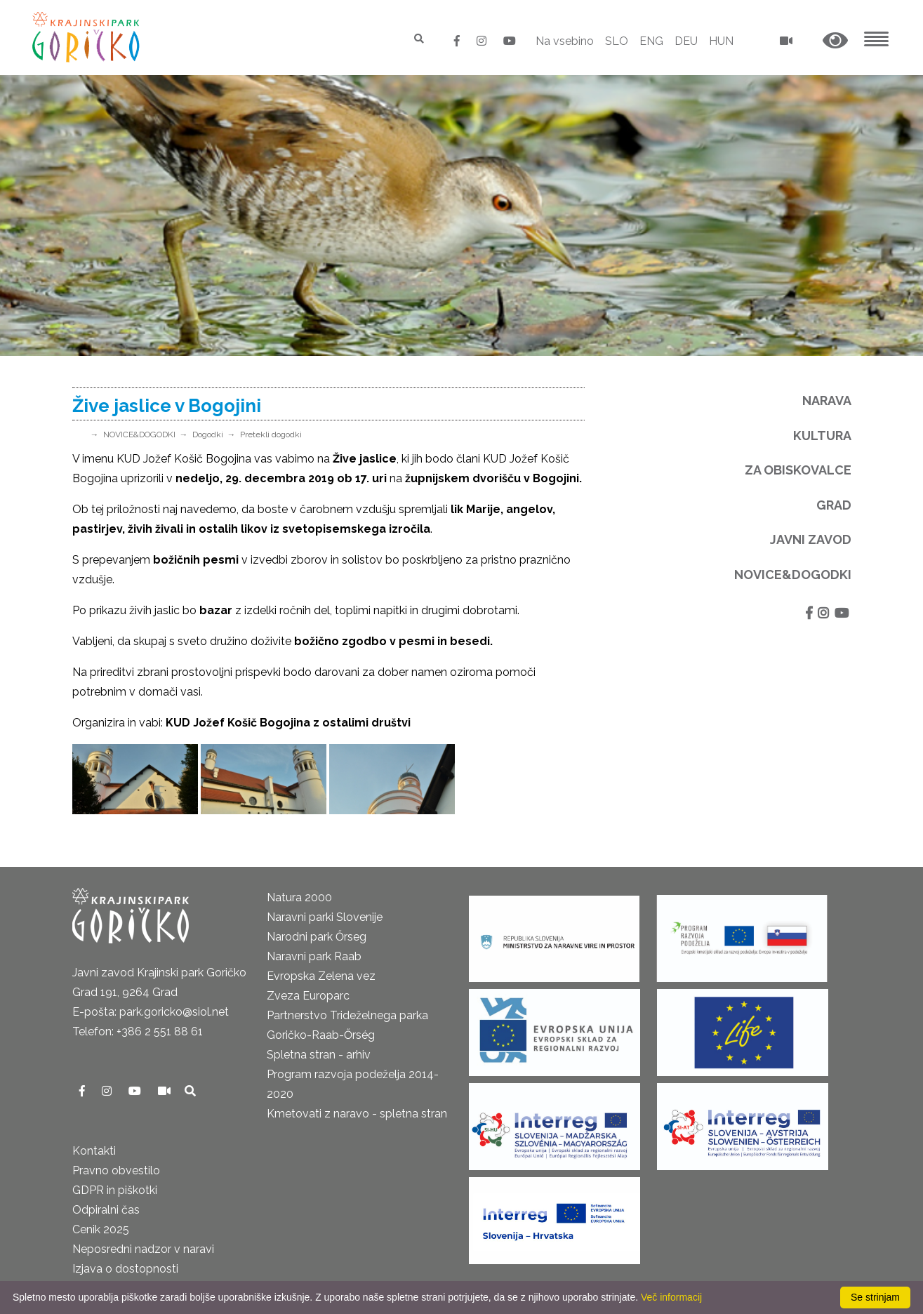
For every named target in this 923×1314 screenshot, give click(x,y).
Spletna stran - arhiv (319, 1054)
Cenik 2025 (100, 1229)
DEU (686, 41)
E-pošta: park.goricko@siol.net (150, 1011)
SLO (616, 41)
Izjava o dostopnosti (125, 1268)
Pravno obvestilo (116, 1170)
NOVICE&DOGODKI (139, 434)
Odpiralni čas (106, 1209)
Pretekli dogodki (271, 434)
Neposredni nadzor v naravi (143, 1249)
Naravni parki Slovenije (325, 917)
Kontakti (94, 1150)
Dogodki (207, 434)
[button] (835, 41)
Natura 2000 (299, 897)
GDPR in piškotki (114, 1190)
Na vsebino (565, 41)
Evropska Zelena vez (321, 976)
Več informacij (671, 1297)
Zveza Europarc (308, 995)
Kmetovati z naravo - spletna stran (357, 1113)
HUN (721, 41)
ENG (651, 41)
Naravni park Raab (314, 956)
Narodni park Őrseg (316, 936)
